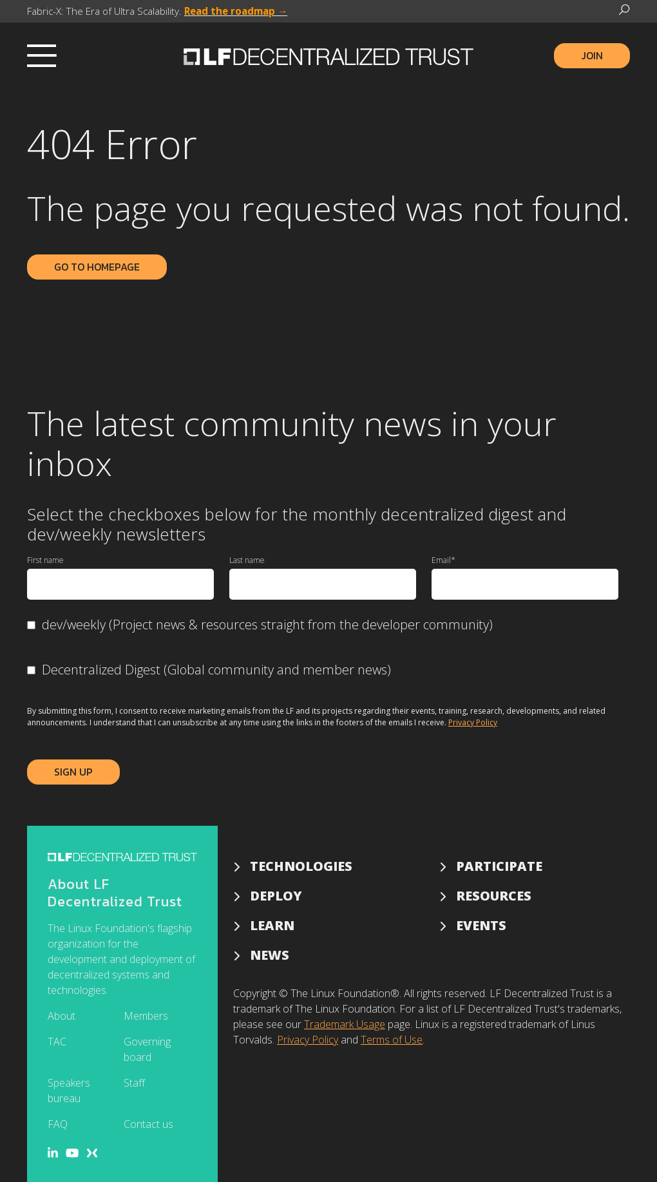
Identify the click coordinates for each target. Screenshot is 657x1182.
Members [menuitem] (146, 1016)
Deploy (276, 895)
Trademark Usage (344, 1024)
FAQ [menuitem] (58, 1124)
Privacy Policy (472, 722)
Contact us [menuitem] (148, 1124)
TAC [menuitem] (57, 1041)
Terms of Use (392, 1040)
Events (481, 925)
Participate (499, 866)
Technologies (301, 866)
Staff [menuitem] (134, 1083)
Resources (493, 895)
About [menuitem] (61, 1016)
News (269, 955)
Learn (272, 925)
